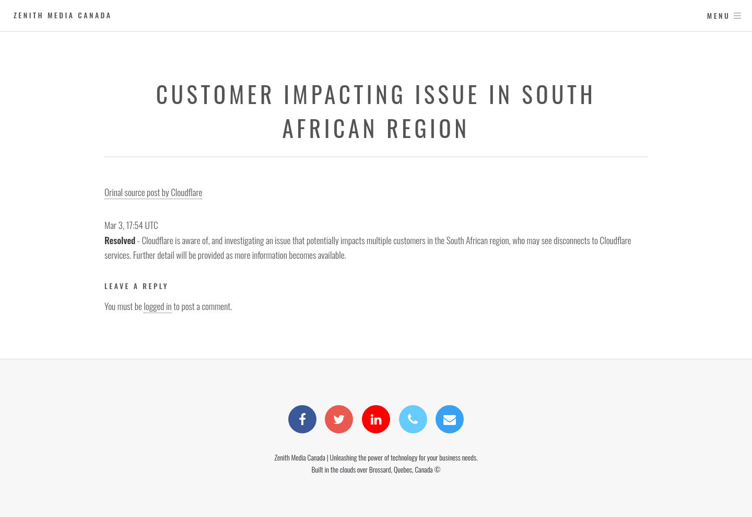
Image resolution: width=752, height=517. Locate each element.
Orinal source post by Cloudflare (153, 192)
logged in (157, 306)
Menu (719, 15)
